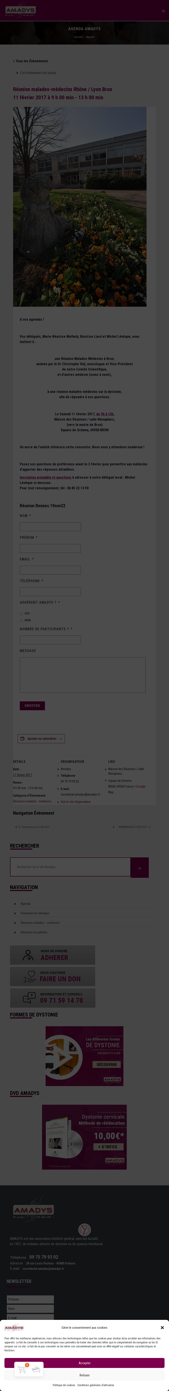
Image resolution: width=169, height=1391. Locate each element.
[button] (162, 1327)
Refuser (85, 1375)
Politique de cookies (64, 1385)
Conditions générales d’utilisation (95, 1385)
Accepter (85, 1363)
